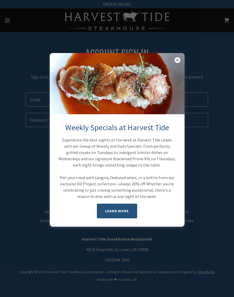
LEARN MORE (117, 211)
